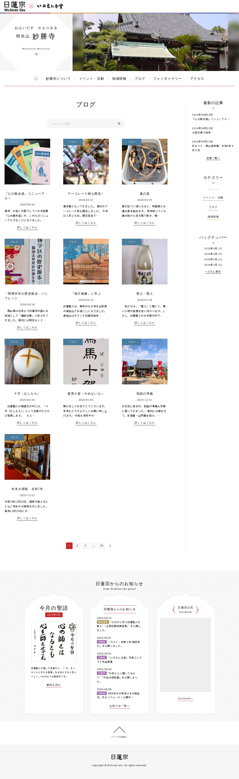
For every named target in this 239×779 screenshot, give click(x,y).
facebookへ (185, 698)
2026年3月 (211, 254)
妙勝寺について (58, 78)
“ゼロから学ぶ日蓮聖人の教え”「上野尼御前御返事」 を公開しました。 (119, 626)
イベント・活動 (91, 78)
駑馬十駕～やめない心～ (86, 393)
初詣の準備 (144, 393)
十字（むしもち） (27, 393)
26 (101, 545)
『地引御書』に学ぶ (86, 293)
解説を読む (54, 685)
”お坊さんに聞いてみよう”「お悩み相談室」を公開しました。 (117, 677)
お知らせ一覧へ (120, 706)
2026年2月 (211, 259)
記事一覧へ (213, 158)
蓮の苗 (145, 193)
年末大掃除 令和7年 (27, 489)
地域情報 (119, 78)
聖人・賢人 (144, 293)
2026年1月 (211, 265)
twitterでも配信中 (51, 676)
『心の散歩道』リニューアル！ (211, 119)
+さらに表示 (213, 271)
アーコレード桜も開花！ (86, 193)
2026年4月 (211, 248)
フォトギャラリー (167, 78)
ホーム (36, 78)
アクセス (197, 78)
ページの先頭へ (119, 737)
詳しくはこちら (27, 227)
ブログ (139, 78)
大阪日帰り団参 (201, 132)
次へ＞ (110, 545)
